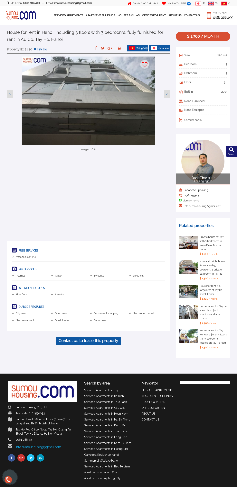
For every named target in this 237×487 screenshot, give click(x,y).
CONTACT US (192, 15)
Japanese (160, 48)
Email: (67, 3)
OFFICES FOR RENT (154, 15)
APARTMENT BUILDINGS (100, 15)
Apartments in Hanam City (100, 472)
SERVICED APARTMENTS (68, 15)
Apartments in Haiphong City (102, 478)
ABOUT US (174, 15)
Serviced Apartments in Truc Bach (105, 401)
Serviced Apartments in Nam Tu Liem (107, 443)
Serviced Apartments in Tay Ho (103, 390)
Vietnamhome (191, 200)
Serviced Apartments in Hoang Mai (106, 448)
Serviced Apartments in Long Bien (105, 437)
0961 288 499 (223, 18)
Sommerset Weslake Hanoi (101, 460)
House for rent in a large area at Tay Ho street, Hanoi (211, 290)
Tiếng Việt (138, 48)
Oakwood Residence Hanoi (101, 454)
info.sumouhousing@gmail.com (203, 206)
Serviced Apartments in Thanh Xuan (106, 431)
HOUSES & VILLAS (128, 15)
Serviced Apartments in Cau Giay (105, 407)
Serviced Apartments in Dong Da (104, 425)
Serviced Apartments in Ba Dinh (104, 396)
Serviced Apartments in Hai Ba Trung (107, 419)
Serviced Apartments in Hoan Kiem (106, 413)
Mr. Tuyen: (23, 3)
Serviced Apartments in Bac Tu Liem (107, 466)
